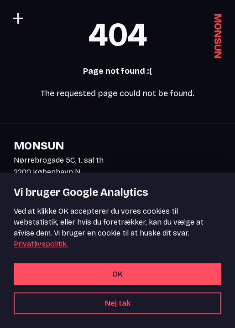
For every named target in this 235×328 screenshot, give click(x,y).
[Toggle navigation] (18, 18)
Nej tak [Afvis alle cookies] (118, 303)
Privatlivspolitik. (41, 244)
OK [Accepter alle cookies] (117, 274)
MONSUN (218, 36)
